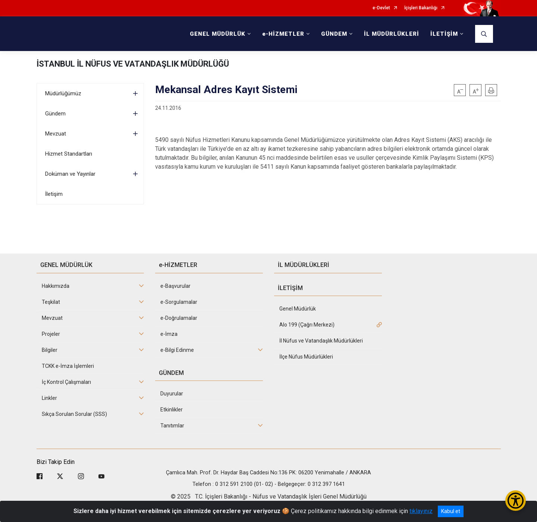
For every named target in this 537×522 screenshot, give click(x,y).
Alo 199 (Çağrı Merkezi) (307, 325)
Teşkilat (51, 302)
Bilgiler (49, 350)
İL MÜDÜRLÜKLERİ (391, 34)
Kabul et (450, 511)
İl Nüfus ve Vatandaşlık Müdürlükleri (321, 341)
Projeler (51, 334)
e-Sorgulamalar (178, 302)
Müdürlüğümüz (63, 93)
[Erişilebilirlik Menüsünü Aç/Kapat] (515, 500)
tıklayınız (421, 511)
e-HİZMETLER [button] (283, 34)
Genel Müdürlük (297, 309)
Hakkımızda (55, 286)
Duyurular (171, 394)
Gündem (55, 113)
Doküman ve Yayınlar (70, 174)
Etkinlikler (171, 410)
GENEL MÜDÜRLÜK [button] (217, 34)
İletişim (54, 194)
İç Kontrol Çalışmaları (66, 382)
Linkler (49, 398)
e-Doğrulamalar (178, 318)
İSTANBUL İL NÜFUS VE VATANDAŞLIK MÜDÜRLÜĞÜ (133, 64)
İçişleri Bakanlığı (420, 8)
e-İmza (169, 334)
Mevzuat (55, 133)
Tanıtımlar (172, 426)
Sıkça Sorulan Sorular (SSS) (74, 414)
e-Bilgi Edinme (177, 350)
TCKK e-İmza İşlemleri (68, 366)
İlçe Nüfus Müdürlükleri (306, 357)
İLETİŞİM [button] (444, 34)
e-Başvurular (175, 286)
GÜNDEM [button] (334, 34)
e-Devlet (381, 8)
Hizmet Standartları (68, 153)
